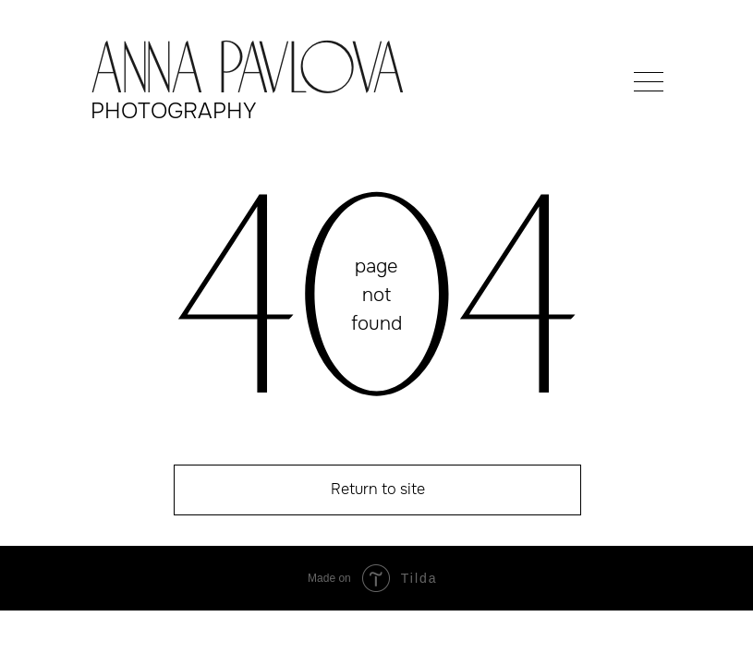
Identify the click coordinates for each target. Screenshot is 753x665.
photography (173, 111)
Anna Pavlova (248, 74)
